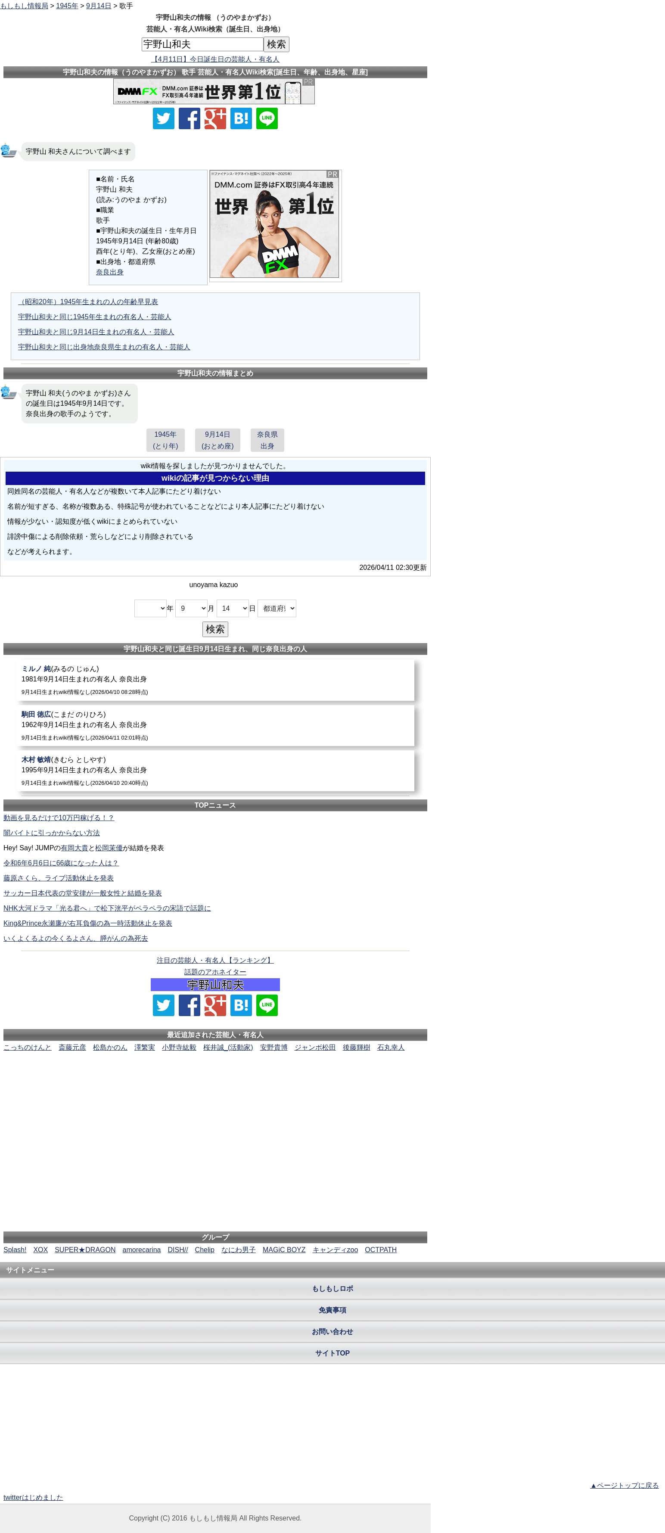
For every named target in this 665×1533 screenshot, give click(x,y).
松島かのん (110, 1047)
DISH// (178, 1249)
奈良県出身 (267, 440)
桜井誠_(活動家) (228, 1047)
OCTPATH (381, 1249)
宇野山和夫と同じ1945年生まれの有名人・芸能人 (94, 316)
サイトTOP (332, 1353)
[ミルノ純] (215, 679)
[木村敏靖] (215, 770)
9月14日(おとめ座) (218, 440)
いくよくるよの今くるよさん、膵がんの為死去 (75, 938)
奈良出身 (110, 272)
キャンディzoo (335, 1249)
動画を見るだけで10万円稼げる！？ (59, 817)
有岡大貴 (74, 848)
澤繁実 (144, 1047)
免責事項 (332, 1310)
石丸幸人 (391, 1047)
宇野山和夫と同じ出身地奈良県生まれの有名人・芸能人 (104, 347)
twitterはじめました (33, 1497)
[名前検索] (203, 44)
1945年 (67, 5)
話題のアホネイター (215, 972)
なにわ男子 (238, 1249)
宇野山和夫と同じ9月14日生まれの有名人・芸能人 (96, 332)
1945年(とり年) (165, 440)
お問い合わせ (332, 1331)
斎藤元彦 (72, 1047)
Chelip (204, 1249)
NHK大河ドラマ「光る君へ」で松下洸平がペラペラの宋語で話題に (107, 908)
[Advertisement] (215, 1079)
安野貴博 (274, 1047)
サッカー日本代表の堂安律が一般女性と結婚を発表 (82, 893)
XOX (40, 1249)
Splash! (14, 1249)
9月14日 (99, 5)
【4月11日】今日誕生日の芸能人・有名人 (215, 59)
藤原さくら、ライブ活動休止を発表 (58, 878)
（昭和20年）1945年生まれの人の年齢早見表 (88, 301)
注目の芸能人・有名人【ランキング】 (215, 960)
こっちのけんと (27, 1047)
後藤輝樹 (356, 1047)
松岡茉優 (109, 848)
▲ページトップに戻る (624, 1485)
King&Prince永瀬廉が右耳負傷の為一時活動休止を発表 (87, 923)
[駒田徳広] (215, 725)
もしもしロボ (332, 1288)
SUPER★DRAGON (85, 1249)
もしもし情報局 (24, 5)
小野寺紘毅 (179, 1047)
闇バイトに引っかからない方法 (51, 832)
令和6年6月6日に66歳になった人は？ (61, 863)
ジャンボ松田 (315, 1047)
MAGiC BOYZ (284, 1249)
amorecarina (142, 1249)
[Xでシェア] (163, 118)
